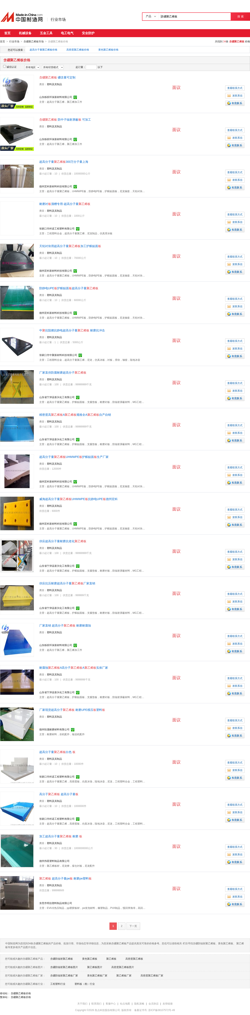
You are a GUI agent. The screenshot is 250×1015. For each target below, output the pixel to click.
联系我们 (96, 1003)
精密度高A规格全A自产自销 (75, 414)
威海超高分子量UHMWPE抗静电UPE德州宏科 (78, 498)
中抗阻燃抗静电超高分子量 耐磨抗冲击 (72, 330)
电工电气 (67, 33)
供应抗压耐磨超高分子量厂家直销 (67, 583)
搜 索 (240, 16)
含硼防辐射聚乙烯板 (61, 958)
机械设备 (25, 33)
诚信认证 (10, 66)
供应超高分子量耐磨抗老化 (62, 541)
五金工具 (46, 33)
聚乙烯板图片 (94, 966)
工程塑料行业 (57, 983)
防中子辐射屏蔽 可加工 (65, 119)
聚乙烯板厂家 (124, 975)
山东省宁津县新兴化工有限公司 (57, 397)
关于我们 (82, 1003)
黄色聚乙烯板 (89, 958)
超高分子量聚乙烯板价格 (43, 49)
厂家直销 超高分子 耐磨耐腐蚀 (65, 625)
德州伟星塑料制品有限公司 (54, 860)
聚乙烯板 (111, 958)
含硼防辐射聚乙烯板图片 (64, 966)
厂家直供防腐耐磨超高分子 (62, 372)
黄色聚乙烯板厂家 (97, 975)
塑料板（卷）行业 (85, 983)
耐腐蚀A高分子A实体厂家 (73, 667)
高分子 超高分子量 (58, 794)
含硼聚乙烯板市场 (34, 41)
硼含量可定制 (57, 77)
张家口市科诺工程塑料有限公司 (57, 228)
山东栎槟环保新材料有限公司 (55, 96)
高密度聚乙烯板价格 (77, 49)
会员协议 (154, 1003)
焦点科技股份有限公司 (107, 1009)
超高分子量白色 (57, 751)
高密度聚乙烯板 (134, 958)
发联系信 (234, 95)
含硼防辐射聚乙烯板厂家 (64, 975)
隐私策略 (139, 1003)
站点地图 (125, 1003)
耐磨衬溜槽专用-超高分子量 (64, 203)
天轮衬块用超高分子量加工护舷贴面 (70, 246)
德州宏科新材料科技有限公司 (55, 186)
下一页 (133, 925)
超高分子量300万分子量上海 (63, 161)
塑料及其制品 (54, 84)
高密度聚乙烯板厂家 (152, 975)
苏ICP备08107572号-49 (161, 1009)
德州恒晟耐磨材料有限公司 (54, 729)
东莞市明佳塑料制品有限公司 (55, 903)
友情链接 (168, 1003)
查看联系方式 (234, 87)
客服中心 (111, 1003)
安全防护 (88, 33)
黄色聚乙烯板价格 (108, 49)
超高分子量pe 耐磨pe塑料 (65, 878)
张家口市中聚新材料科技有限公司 (58, 354)
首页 (7, 33)
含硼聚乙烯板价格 (21, 993)
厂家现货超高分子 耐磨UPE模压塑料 (72, 709)
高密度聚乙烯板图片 (122, 966)
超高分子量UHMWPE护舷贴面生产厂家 (74, 456)
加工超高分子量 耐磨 (60, 836)
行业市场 (58, 19)
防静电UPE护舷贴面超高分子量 (68, 288)
